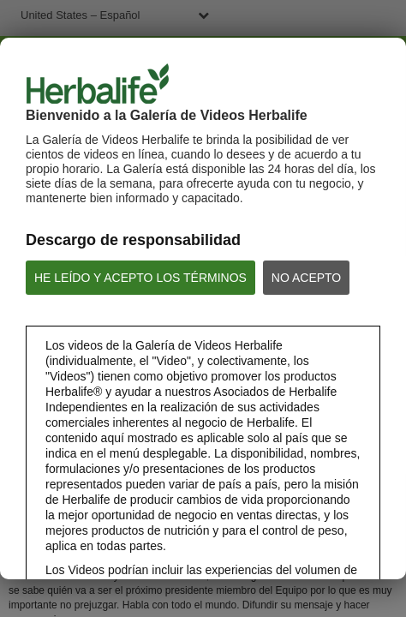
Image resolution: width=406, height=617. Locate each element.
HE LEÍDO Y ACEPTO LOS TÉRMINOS (140, 278)
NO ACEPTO (306, 278)
